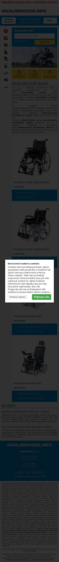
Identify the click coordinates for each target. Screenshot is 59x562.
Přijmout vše (41, 297)
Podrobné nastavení (17, 297)
